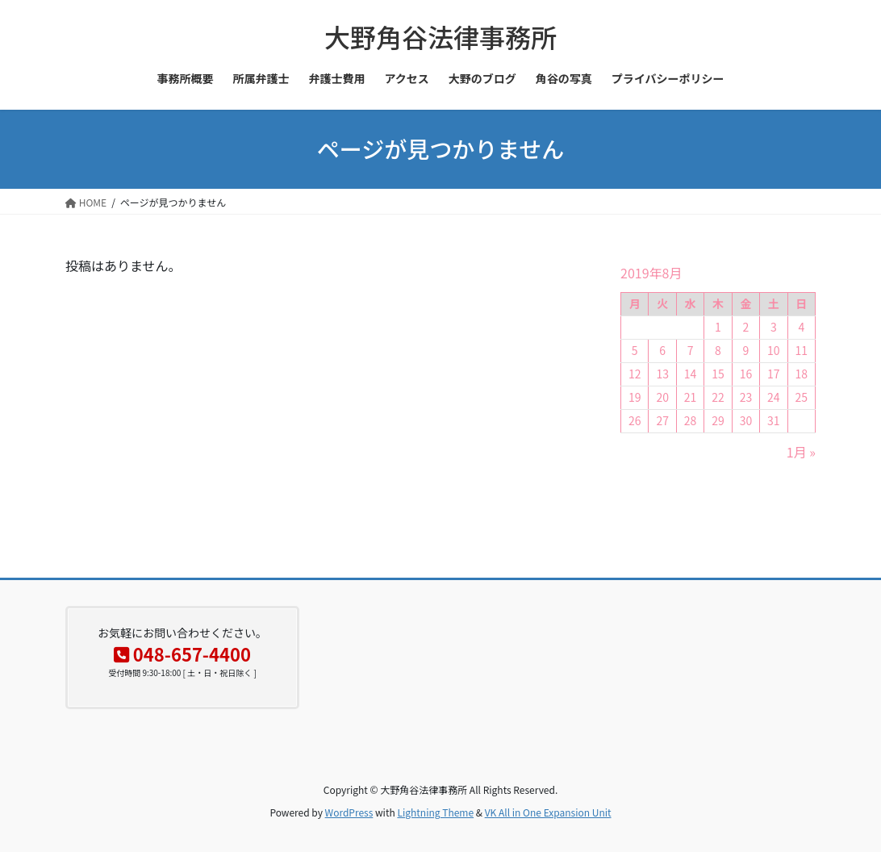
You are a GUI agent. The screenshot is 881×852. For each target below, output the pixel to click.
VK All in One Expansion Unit (548, 812)
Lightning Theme (435, 812)
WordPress (349, 812)
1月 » (801, 451)
